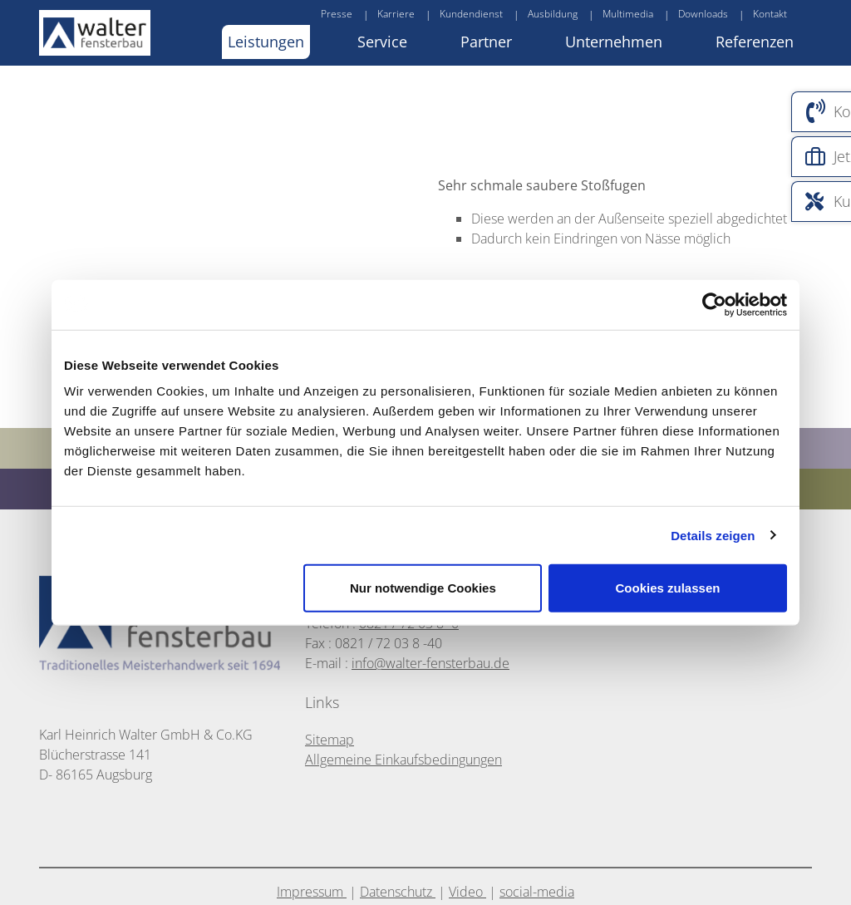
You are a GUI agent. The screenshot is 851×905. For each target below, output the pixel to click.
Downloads (703, 14)
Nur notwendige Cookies (423, 588)
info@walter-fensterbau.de (430, 663)
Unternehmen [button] (613, 42)
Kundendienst (471, 14)
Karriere (396, 14)
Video (467, 892)
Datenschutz (397, 892)
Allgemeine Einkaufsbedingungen (403, 759)
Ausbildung (553, 14)
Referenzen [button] (755, 42)
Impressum (312, 892)
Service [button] (382, 42)
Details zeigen (713, 535)
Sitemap (329, 739)
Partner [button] (486, 42)
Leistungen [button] (266, 42)
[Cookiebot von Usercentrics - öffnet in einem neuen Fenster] (714, 304)
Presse (336, 14)
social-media (536, 892)
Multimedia (628, 14)
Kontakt (770, 14)
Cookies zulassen (668, 588)
